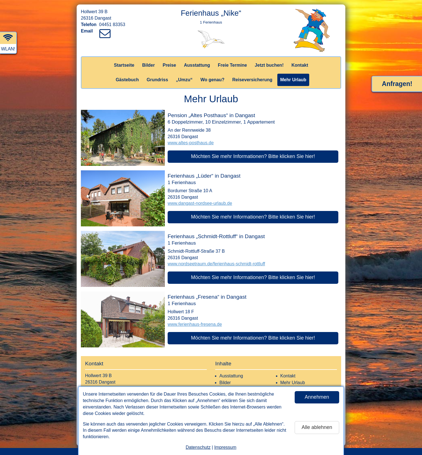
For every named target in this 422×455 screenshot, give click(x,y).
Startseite (124, 65)
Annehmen (317, 397)
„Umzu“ (184, 79)
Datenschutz (198, 447)
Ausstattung (197, 65)
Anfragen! (397, 83)
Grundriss (157, 79)
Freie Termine (232, 65)
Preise (169, 65)
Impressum (225, 447)
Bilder (148, 65)
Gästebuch (127, 79)
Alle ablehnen (317, 427)
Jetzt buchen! (269, 65)
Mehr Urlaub (293, 79)
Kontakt (299, 65)
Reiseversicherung (252, 79)
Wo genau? (212, 79)
